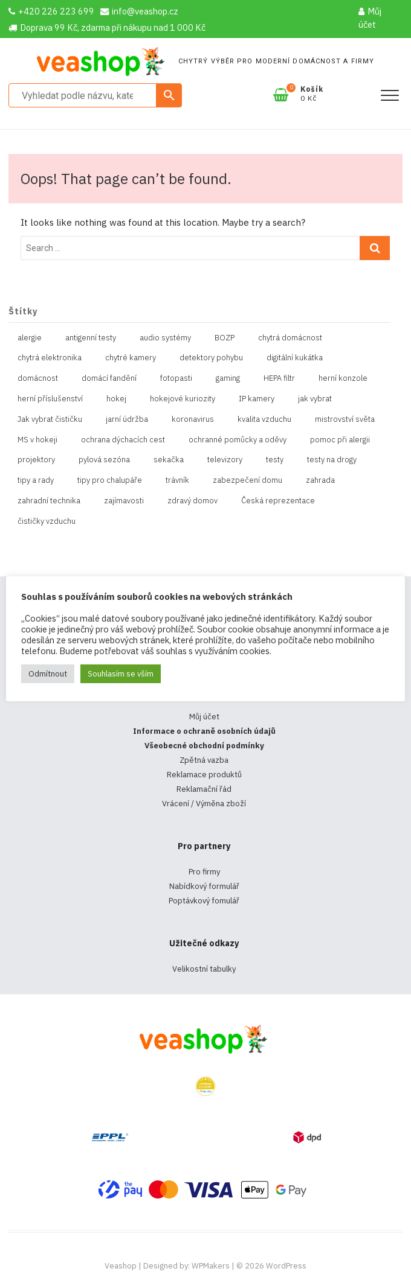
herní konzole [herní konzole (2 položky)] (343, 378)
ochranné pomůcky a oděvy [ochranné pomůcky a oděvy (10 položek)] (237, 440)
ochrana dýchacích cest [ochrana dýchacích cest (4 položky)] (123, 440)
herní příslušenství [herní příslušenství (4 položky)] (50, 398)
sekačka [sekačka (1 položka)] (169, 459)
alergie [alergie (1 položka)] (30, 338)
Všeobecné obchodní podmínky (204, 745)
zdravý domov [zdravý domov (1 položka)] (192, 500)
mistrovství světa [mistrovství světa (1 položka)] (345, 419)
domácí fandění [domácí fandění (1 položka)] (109, 378)
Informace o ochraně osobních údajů (204, 731)
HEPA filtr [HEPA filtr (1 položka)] (279, 378)
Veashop (121, 1266)
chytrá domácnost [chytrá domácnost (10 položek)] (290, 338)
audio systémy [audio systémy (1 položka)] (165, 338)
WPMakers (211, 1266)
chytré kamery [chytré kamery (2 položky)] (130, 357)
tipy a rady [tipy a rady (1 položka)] (36, 480)
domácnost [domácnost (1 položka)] (38, 378)
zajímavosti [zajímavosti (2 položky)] (124, 500)
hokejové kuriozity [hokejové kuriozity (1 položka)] (182, 398)
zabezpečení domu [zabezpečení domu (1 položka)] (247, 480)
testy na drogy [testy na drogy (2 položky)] (332, 459)
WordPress (286, 1266)
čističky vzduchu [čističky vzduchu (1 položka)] (47, 521)
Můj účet (369, 17)
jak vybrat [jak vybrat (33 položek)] (315, 398)
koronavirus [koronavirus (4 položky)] (193, 419)
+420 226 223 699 (51, 11)
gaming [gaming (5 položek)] (228, 378)
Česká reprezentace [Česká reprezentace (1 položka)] (278, 500)
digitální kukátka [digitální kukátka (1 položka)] (295, 357)
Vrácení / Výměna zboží (204, 803)
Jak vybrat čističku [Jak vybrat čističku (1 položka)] (50, 419)
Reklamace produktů (204, 774)
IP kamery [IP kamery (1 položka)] (256, 398)
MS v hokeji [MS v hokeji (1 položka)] (37, 440)
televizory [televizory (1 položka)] (224, 459)
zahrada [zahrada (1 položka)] (320, 480)
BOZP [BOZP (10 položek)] (225, 338)
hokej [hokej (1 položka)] (116, 398)
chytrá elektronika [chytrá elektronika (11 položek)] (50, 357)
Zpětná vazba (204, 760)
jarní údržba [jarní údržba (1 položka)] (127, 419)
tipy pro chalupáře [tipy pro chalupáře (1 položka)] (109, 480)
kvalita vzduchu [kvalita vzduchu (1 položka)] (264, 419)
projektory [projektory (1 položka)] (36, 459)
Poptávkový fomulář (204, 901)
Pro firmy (204, 872)
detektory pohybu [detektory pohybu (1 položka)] (211, 357)
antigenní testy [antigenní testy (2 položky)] (90, 338)
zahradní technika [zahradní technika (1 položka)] (49, 500)
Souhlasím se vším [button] (121, 674)
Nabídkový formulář (204, 886)
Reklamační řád (203, 789)
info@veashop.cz (139, 11)
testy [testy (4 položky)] (274, 459)
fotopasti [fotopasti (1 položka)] (176, 378)
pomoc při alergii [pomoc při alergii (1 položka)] (340, 440)
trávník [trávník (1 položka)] (177, 480)
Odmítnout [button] (47, 674)
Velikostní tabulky (204, 969)
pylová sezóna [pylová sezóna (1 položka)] (104, 459)
